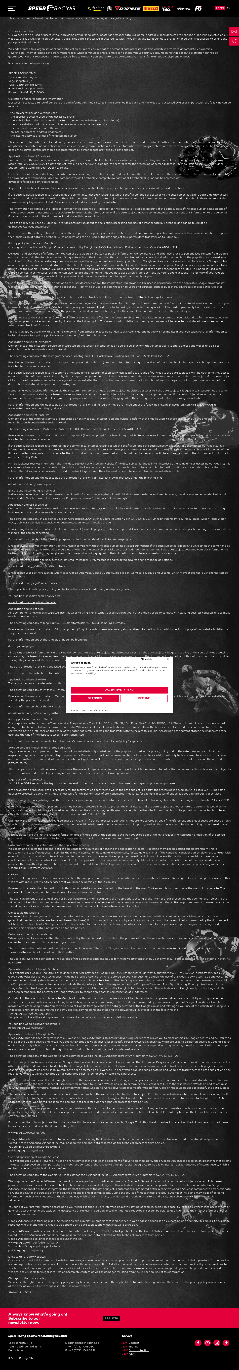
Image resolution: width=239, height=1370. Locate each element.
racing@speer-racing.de (83, 1343)
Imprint (75, 710)
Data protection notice (94, 710)
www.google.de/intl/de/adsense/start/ (33, 1242)
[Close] (167, 659)
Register (111, 1318)
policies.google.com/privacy (26, 1150)
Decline (144, 698)
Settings (95, 698)
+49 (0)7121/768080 (81, 1346)
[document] (119, 674)
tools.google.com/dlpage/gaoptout (30, 1013)
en (229, 8)
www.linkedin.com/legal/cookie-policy (32, 602)
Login (220, 8)
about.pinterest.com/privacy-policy (31, 484)
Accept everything (119, 690)
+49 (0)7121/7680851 (81, 1350)
